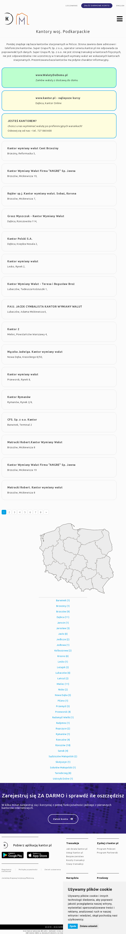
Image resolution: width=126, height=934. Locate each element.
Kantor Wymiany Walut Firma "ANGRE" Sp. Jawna (41, 170)
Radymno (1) (63, 723)
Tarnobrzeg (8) (63, 773)
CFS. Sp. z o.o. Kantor (22, 419)
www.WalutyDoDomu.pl (52, 75)
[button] (120, 19)
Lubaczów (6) (63, 673)
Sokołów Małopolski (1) (63, 767)
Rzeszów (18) (63, 745)
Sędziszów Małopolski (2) (63, 756)
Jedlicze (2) (62, 639)
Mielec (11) (63, 684)
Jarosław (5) (63, 628)
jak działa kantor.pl (76, 849)
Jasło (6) (63, 634)
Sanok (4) (63, 751)
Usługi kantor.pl (74, 853)
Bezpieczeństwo (75, 856)
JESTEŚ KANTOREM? (22, 120)
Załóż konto (60, 819)
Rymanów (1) (63, 734)
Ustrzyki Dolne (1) (63, 778)
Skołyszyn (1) (63, 762)
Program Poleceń (106, 849)
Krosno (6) (63, 656)
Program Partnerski (107, 853)
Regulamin (6, 869)
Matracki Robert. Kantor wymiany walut (35, 487)
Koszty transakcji (75, 860)
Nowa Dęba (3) (63, 695)
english (120, 6)
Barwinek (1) (63, 600)
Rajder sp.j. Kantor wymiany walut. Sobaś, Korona (41, 193)
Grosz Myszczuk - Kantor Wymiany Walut (35, 216)
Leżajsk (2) (63, 667)
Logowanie (72, 6)
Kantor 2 (13, 329)
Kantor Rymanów (19, 396)
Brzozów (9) (63, 611)
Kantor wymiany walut (22, 261)
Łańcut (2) (63, 678)
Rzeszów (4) (63, 739)
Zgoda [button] (73, 926)
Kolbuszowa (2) (63, 650)
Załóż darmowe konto (97, 6)
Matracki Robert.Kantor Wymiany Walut (35, 442)
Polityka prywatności (28, 869)
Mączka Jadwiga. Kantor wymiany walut (35, 351)
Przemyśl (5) (63, 706)
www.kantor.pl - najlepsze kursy (58, 97)
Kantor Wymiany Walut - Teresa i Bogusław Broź (41, 283)
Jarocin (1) (63, 622)
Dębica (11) (63, 617)
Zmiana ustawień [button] (88, 926)
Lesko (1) (63, 661)
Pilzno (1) (63, 700)
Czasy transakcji (75, 864)
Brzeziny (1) (63, 606)
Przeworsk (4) (63, 712)
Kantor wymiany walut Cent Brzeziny (33, 148)
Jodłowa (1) (63, 645)
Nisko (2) (63, 689)
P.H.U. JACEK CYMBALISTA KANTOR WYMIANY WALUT (44, 306)
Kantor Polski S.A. (19, 238)
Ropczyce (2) (63, 728)
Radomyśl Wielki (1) (63, 717)
